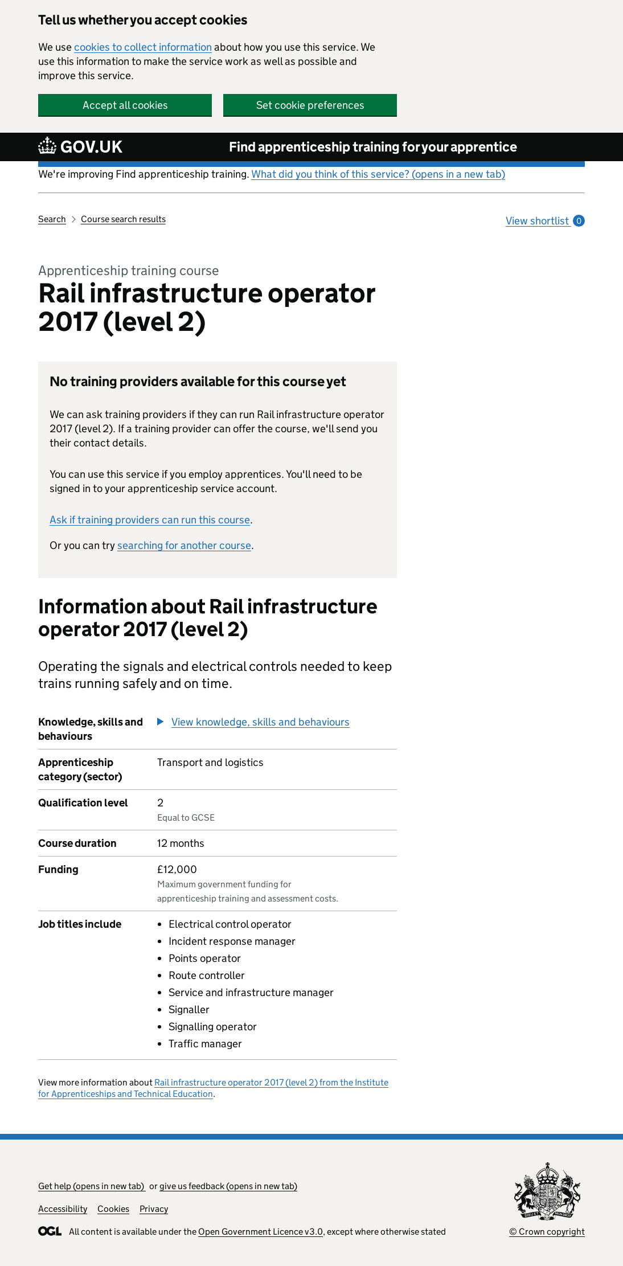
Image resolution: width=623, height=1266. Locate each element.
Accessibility (62, 1208)
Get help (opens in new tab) (92, 1186)
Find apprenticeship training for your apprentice (373, 146)
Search (52, 219)
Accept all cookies (125, 105)
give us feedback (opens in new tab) (228, 1186)
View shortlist (545, 220)
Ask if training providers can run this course (150, 519)
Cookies (113, 1208)
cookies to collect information (143, 47)
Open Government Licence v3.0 (260, 1231)
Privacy (154, 1208)
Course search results (123, 219)
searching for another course (184, 545)
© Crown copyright (547, 1231)
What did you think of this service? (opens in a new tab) (378, 174)
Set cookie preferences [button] (310, 105)
